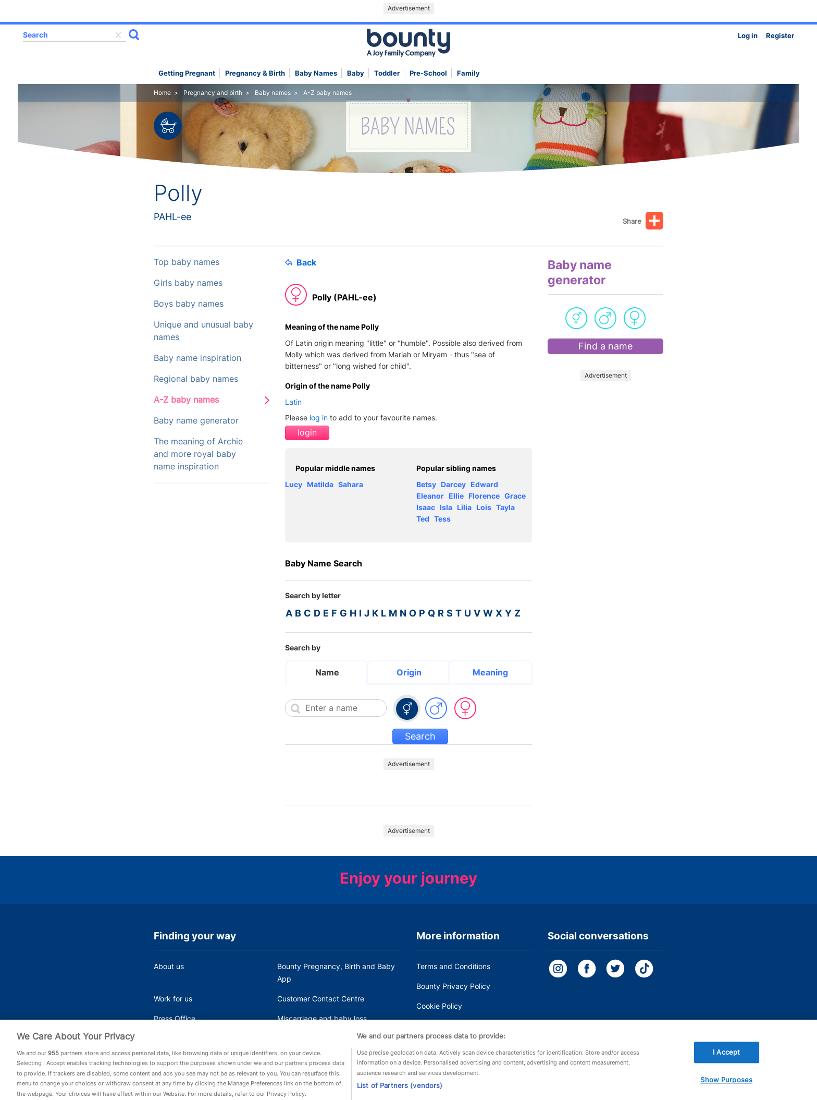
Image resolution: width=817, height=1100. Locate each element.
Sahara (350, 484)
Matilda (320, 484)
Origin (409, 672)
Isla (446, 507)
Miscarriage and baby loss (322, 1018)
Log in (748, 36)
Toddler (387, 73)
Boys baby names (189, 304)
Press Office (174, 1018)
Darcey (453, 484)
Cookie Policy (439, 1005)
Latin (293, 401)
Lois (483, 507)
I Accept (726, 1062)
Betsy (426, 484)
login (307, 433)
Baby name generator (196, 421)
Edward (484, 484)
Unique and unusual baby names (203, 331)
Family (468, 73)
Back (300, 262)
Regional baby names (196, 379)
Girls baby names (188, 283)
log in (319, 417)
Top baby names (186, 262)
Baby (355, 73)
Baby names (316, 73)
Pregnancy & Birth (255, 73)
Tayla (505, 507)
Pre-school (428, 73)
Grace (515, 495)
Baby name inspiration (197, 358)
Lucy (293, 484)
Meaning (490, 672)
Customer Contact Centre (320, 998)
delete (118, 35)
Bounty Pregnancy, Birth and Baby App (336, 972)
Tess (442, 518)
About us (169, 966)
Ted (422, 518)
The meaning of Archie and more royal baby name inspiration (198, 454)
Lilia (464, 507)
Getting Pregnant (186, 73)
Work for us (173, 998)
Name (327, 672)
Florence (484, 495)
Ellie (456, 495)
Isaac (425, 507)
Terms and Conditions (453, 966)
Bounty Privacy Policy (453, 986)
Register (780, 36)
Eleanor (430, 495)
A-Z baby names (186, 400)
